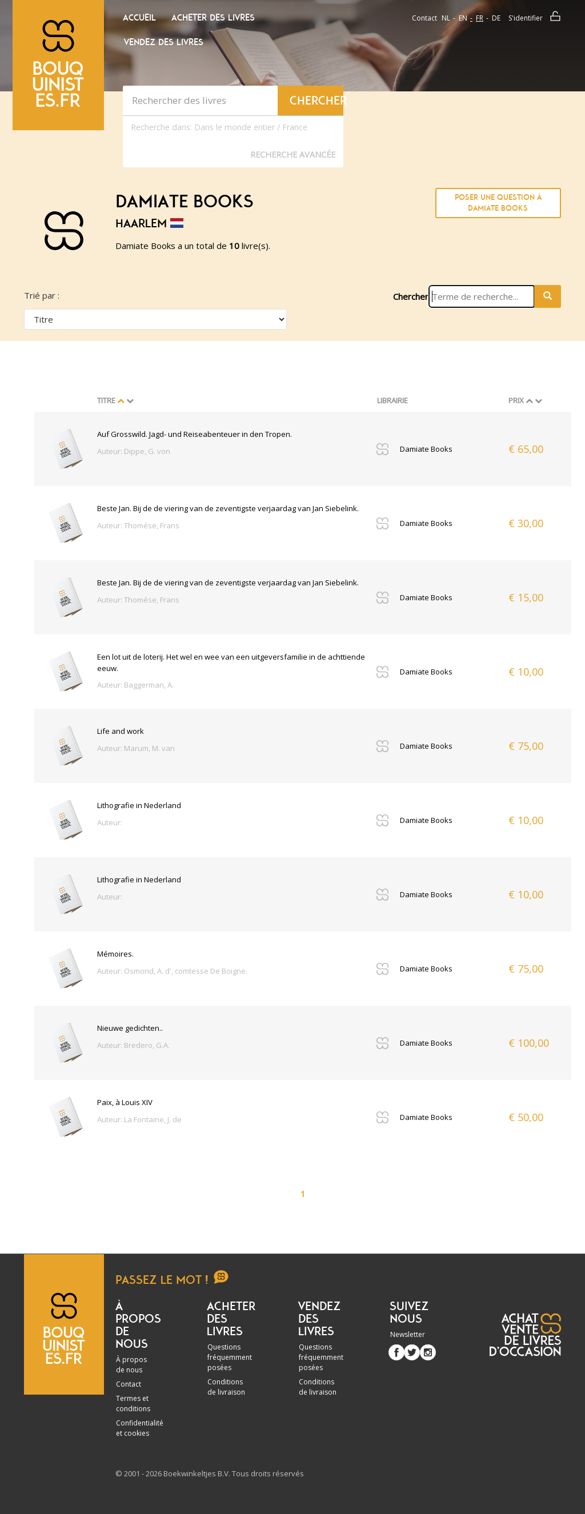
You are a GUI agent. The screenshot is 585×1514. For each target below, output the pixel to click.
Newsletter (407, 1334)
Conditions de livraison (226, 1387)
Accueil (139, 18)
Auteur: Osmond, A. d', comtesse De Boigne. (172, 971)
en (463, 18)
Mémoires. (115, 954)
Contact (424, 18)
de (496, 18)
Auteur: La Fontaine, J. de (139, 1119)
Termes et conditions (133, 1403)
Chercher (410, 296)
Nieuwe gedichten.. (130, 1028)
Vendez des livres (163, 42)
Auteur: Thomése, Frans (138, 525)
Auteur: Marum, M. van (136, 748)
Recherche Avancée (292, 154)
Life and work (120, 731)
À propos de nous (131, 1365)
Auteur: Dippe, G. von (133, 451)
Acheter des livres (213, 18)
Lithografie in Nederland (139, 805)
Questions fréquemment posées (229, 1357)
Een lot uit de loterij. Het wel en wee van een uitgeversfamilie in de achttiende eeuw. (231, 662)
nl (446, 18)
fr (479, 18)
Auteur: (109, 822)
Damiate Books (426, 449)
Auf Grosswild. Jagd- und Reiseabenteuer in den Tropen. (194, 434)
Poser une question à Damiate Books (498, 203)
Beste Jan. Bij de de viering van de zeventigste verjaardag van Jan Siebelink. (228, 508)
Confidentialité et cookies (139, 1428)
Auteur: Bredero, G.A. (133, 1045)
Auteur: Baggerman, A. (135, 685)
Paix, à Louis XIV (125, 1102)
